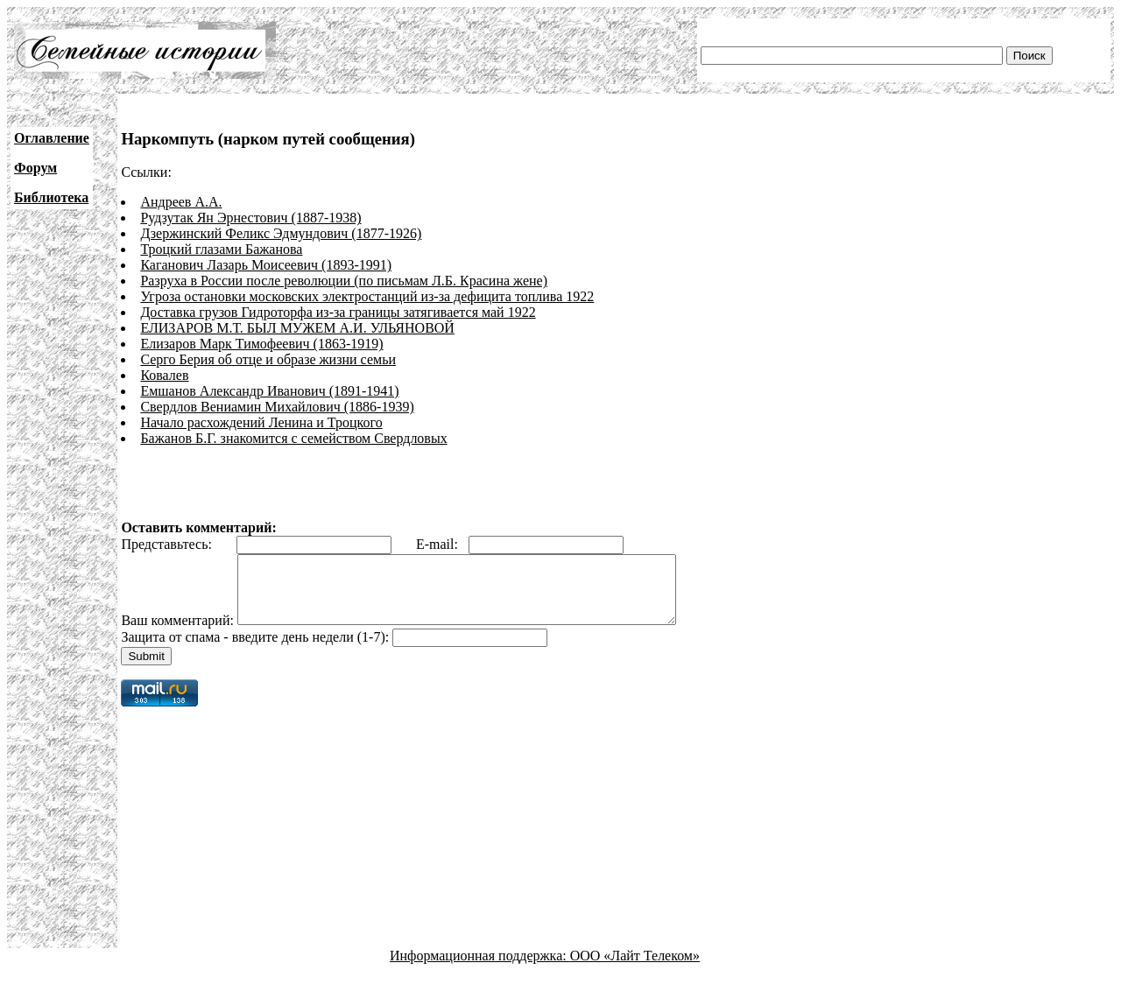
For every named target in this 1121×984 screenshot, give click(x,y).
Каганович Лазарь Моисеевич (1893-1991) (265, 264)
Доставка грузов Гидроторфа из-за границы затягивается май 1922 (337, 312)
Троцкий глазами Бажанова (221, 249)
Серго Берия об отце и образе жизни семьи (268, 359)
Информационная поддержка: (480, 968)
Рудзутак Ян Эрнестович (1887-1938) (250, 217)
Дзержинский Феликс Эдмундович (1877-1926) (280, 233)
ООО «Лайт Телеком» (635, 968)
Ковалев (164, 375)
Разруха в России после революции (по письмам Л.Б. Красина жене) (343, 280)
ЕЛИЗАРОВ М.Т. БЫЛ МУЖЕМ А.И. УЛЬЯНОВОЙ (297, 327)
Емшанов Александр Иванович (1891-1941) (269, 390)
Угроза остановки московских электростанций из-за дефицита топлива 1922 (367, 296)
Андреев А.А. (181, 201)
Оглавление (51, 137)
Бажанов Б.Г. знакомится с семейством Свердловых (293, 438)
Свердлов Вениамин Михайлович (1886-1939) (276, 406)
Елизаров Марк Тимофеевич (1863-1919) (261, 343)
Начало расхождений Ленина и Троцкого (261, 422)
